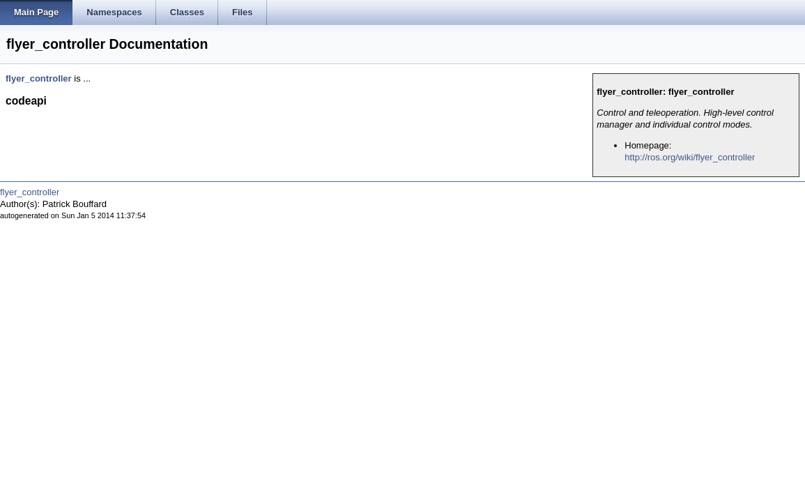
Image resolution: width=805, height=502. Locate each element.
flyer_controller (39, 78)
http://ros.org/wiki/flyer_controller (689, 157)
